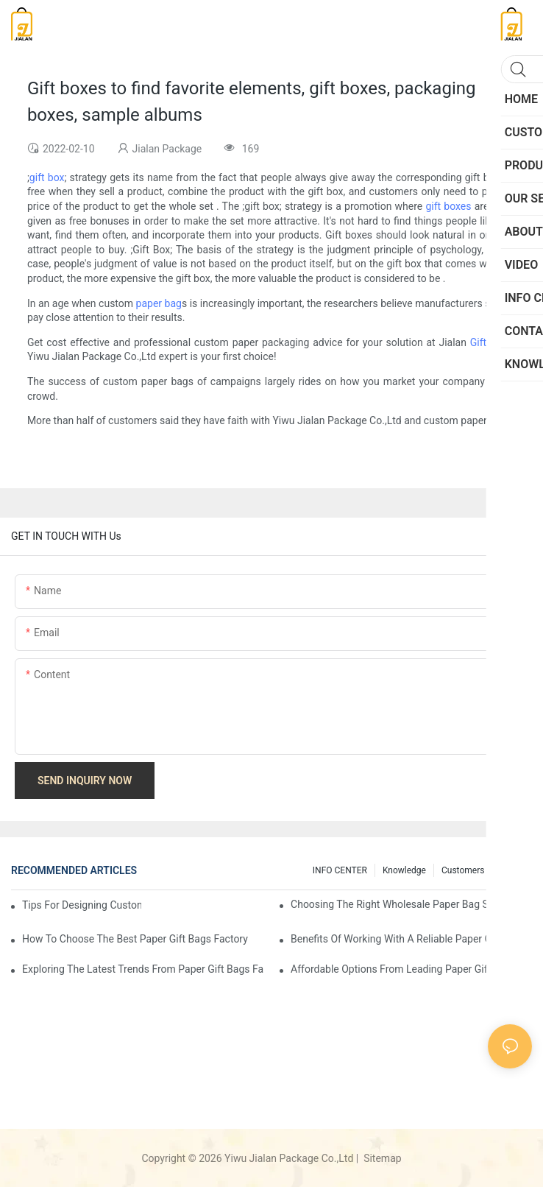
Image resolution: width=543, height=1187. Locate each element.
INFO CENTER (340, 870)
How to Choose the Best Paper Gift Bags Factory (135, 939)
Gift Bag (489, 342)
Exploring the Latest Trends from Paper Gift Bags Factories (142, 969)
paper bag (159, 303)
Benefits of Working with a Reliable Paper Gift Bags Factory (411, 939)
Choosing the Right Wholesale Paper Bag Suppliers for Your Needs (411, 904)
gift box (47, 177)
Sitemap (381, 1158)
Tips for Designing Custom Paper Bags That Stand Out (81, 905)
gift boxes (448, 206)
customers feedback (483, 870)
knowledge (404, 870)
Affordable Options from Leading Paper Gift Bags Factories (411, 969)
